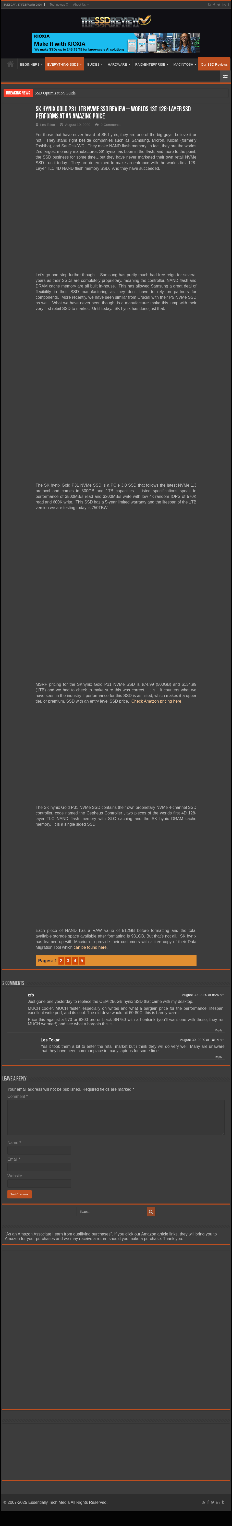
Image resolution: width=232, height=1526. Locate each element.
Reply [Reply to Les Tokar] (218, 916)
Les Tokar (47, 125)
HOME (10, 63)
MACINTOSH (183, 64)
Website (14, 1035)
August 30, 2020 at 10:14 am (202, 899)
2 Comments (110, 125)
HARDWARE (117, 64)
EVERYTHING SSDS (63, 64)
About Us (79, 4)
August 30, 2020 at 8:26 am (203, 854)
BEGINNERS (30, 64)
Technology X (59, 4)
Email (13, 1018)
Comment (17, 956)
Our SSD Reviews (214, 64)
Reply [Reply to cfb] (218, 889)
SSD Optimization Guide (55, 93)
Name (14, 1002)
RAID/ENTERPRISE (150, 64)
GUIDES (93, 64)
